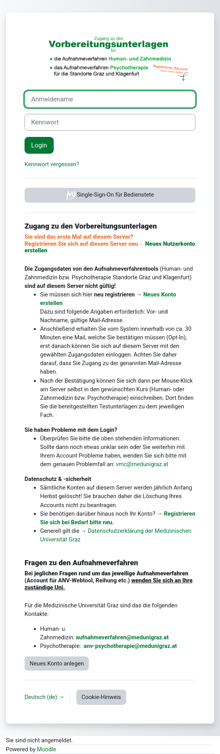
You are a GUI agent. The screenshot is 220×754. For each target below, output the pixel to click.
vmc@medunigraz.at (142, 464)
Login (39, 145)
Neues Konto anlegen (57, 663)
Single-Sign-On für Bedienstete (110, 195)
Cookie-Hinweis (101, 697)
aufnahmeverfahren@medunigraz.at (122, 637)
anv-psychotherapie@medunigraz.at (130, 645)
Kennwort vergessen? (52, 164)
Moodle (46, 749)
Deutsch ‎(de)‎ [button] (41, 697)
